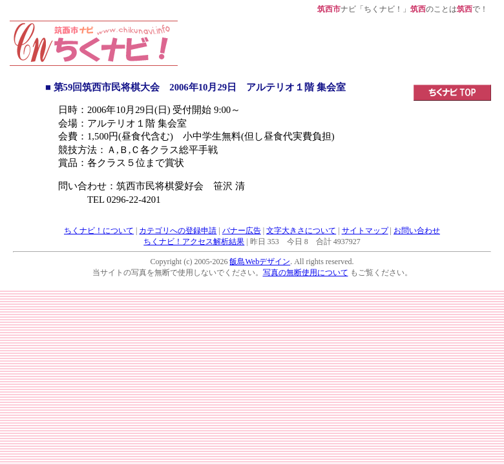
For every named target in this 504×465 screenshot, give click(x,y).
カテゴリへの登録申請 (177, 230)
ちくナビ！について (99, 230)
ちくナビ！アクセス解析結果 (193, 241)
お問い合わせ (417, 230)
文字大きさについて (301, 230)
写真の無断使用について (305, 272)
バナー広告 (241, 230)
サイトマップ (365, 230)
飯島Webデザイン (259, 261)
